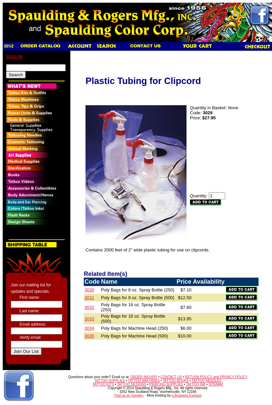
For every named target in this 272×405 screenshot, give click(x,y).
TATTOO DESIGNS (131, 384)
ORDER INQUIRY (143, 377)
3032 (89, 307)
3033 (89, 318)
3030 (89, 289)
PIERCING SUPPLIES (166, 384)
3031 (89, 297)
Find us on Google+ (129, 395)
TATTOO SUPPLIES (109, 380)
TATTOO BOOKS (176, 380)
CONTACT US (171, 377)
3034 (89, 328)
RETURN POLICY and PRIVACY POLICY (216, 377)
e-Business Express (186, 395)
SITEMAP (216, 384)
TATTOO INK (195, 384)
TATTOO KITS (103, 384)
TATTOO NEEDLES (206, 380)
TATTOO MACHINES (144, 380)
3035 (89, 335)
